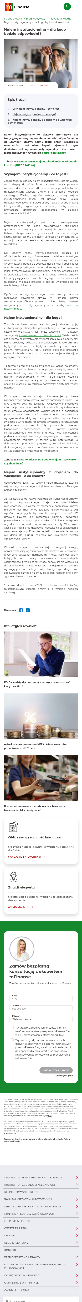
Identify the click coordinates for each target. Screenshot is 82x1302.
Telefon (17, 1005)
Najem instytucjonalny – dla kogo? (32, 114)
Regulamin (58, 1139)
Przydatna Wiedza (60, 18)
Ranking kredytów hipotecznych (28, 1199)
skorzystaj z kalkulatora (24, 857)
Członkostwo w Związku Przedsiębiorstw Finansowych (34, 1266)
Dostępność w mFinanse (21, 1275)
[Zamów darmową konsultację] (67, 6)
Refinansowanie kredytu (22, 1192)
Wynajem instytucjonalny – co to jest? (34, 108)
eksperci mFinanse (54, 152)
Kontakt (10, 1250)
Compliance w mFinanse (21, 1282)
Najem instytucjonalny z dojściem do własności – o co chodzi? (41, 121)
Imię (15, 995)
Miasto (16, 1016)
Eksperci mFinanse (17, 1221)
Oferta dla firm (15, 1228)
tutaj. (50, 1116)
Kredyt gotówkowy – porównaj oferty (33, 1206)
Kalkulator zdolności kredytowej (29, 1184)
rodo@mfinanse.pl (60, 1111)
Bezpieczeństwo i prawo (22, 1257)
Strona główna (13, 18)
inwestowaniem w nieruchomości (40, 335)
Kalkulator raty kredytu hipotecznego (33, 1177)
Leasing (9, 1235)
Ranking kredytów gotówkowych (29, 1213)
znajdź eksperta (18, 907)
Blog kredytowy (35, 18)
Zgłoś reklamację (17, 1289)
